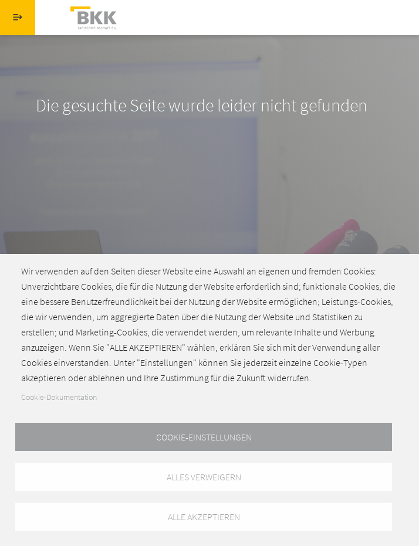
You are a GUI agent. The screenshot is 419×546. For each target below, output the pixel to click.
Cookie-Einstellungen (204, 437)
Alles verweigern (204, 477)
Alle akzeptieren (204, 517)
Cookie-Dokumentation (59, 397)
